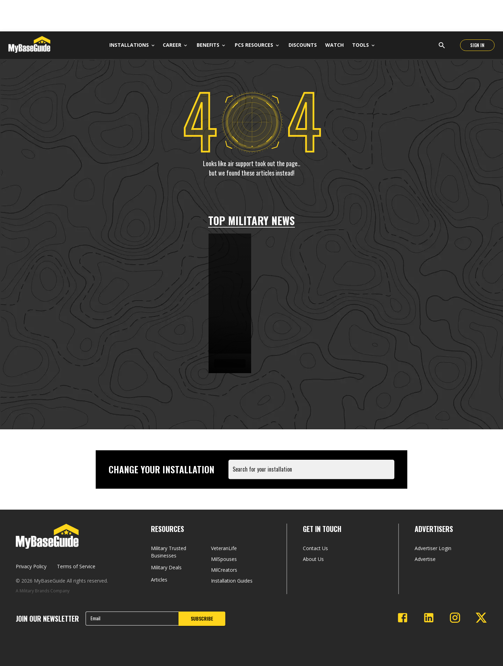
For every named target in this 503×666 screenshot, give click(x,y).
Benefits (208, 45)
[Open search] (442, 45)
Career (172, 45)
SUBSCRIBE (202, 618)
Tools (360, 45)
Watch (334, 45)
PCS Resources (254, 45)
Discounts (303, 45)
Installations (131, 45)
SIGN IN (477, 45)
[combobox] (312, 472)
